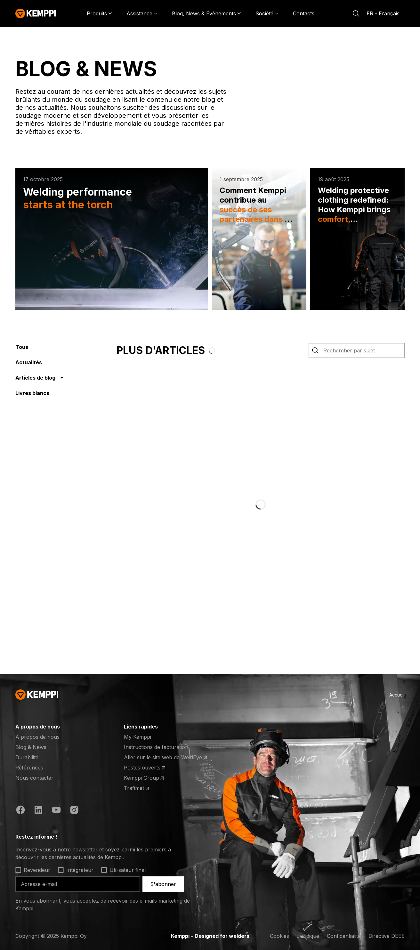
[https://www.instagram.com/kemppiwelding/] (74, 810)
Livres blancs (32, 393)
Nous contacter (34, 778)
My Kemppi (137, 737)
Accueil (397, 694)
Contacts (303, 13)
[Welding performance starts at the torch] (111, 239)
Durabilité (26, 757)
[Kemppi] (35, 13)
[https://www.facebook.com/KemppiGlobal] (20, 810)
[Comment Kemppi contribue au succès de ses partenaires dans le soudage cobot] (259, 239)
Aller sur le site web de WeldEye (166, 757)
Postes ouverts (145, 767)
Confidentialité (344, 936)
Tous (21, 347)
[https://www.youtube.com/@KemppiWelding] (56, 810)
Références (29, 767)
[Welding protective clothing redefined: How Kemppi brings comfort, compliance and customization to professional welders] (357, 239)
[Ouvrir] (67, 726)
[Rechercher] (356, 13)
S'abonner (163, 884)
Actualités (28, 362)
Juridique (308, 936)
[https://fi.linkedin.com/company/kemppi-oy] (38, 810)
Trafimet (137, 788)
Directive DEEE (386, 936)
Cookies (279, 936)
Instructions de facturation (156, 747)
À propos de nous (37, 737)
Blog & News (30, 747)
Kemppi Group (145, 778)
